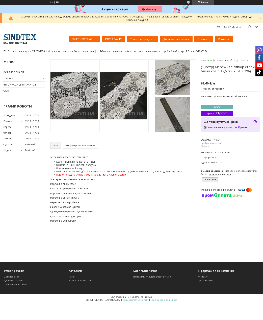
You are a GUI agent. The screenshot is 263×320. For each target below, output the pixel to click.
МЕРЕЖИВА (38, 51)
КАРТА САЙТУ (113, 39)
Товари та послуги (141, 39)
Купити (217, 107)
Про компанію (205, 280)
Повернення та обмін (15, 284)
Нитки (72, 276)
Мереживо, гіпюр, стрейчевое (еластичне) (71, 51)
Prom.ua (148, 296)
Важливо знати (12, 276)
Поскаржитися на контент (135, 299)
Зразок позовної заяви (81, 280)
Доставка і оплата (13, 280)
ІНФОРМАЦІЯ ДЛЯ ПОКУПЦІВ (20, 84)
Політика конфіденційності (164, 299)
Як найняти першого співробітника (152, 276)
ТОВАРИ (8, 78)
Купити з (217, 113)
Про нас (202, 39)
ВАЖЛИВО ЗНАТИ (83, 39)
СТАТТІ (7, 90)
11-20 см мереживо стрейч (113, 51)
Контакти (223, 39)
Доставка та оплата (175, 39)
